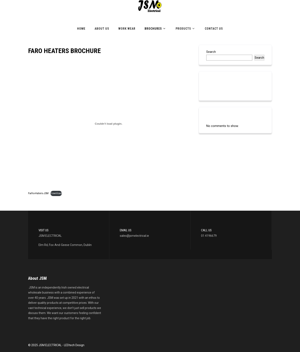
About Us (102, 28)
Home (81, 28)
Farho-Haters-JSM (38, 193)
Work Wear (126, 28)
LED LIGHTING (216, 89)
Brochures (155, 28)
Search (211, 52)
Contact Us (214, 28)
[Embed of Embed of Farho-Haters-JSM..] (108, 123)
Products (186, 28)
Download (56, 193)
